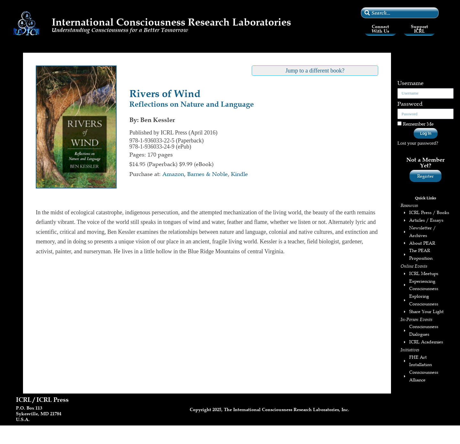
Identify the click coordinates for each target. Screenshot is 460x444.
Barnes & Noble (207, 174)
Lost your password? (417, 143)
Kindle (239, 174)
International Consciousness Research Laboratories (171, 22)
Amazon (173, 174)
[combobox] (400, 12)
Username (410, 83)
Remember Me (415, 123)
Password (410, 103)
